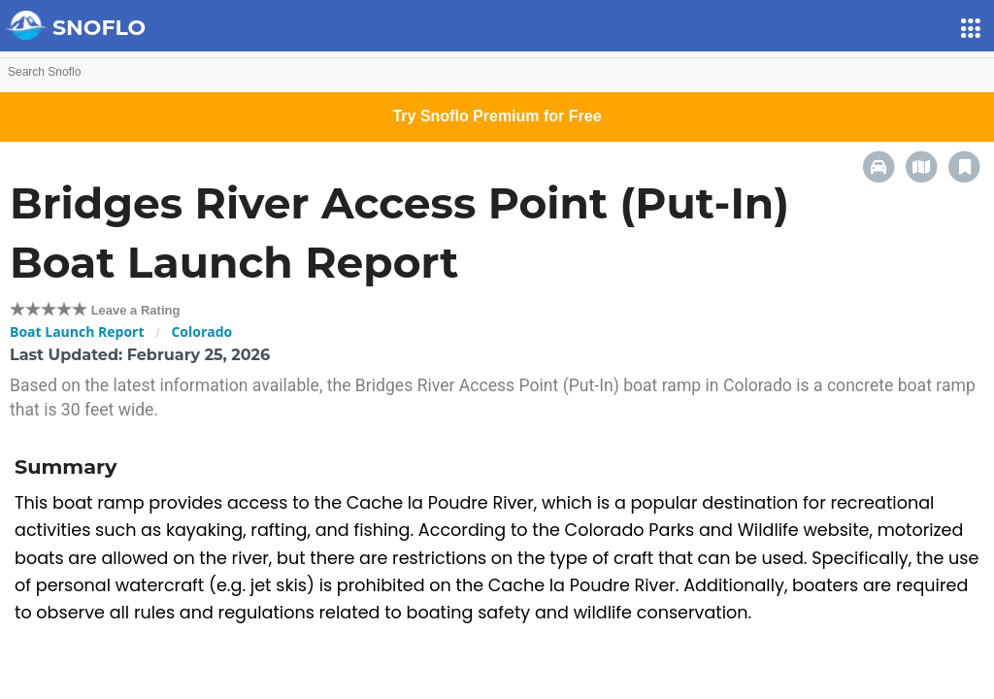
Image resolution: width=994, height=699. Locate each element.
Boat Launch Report (77, 331)
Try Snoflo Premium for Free (496, 116)
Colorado (201, 331)
